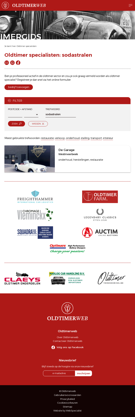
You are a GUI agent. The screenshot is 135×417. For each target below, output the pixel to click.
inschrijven (83, 373)
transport (96, 138)
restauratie (47, 138)
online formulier (61, 79)
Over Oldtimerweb (67, 337)
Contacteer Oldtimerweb (67, 341)
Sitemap (67, 406)
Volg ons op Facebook (70, 347)
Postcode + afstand (20, 109)
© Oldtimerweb (67, 391)
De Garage (66, 150)
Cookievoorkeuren (67, 402)
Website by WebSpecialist (67, 410)
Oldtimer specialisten (27, 46)
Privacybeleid (67, 399)
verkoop (60, 138)
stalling (85, 138)
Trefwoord (53, 109)
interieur (108, 138)
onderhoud (73, 138)
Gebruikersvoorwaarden (67, 395)
